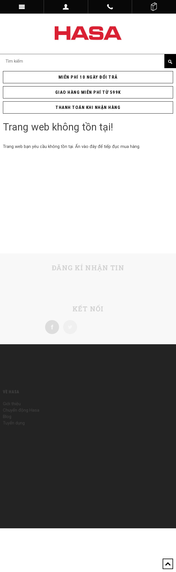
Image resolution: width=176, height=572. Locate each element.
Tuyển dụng (14, 427)
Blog (7, 420)
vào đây (89, 146)
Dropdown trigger (66, 6)
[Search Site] (88, 61)
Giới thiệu (12, 408)
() (154, 6)
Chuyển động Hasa (21, 414)
